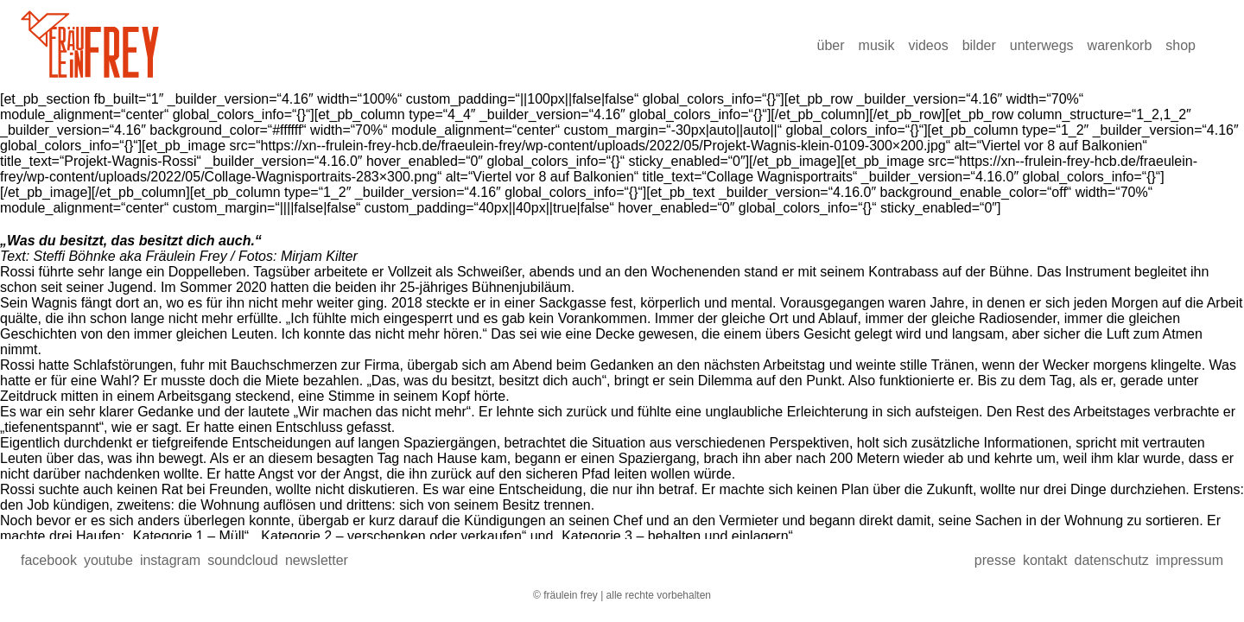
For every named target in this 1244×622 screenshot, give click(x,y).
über (831, 45)
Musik (877, 45)
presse (995, 560)
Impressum (1189, 560)
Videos (928, 45)
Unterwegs (1042, 45)
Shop (1180, 45)
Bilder (979, 45)
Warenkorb (1120, 45)
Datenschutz (1111, 560)
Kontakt (1045, 560)
